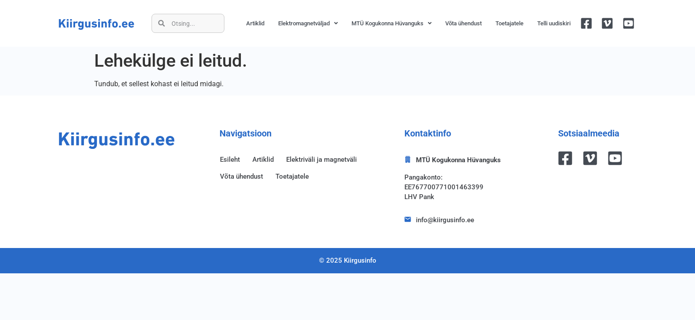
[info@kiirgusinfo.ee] (407, 219)
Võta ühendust (463, 23)
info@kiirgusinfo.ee (445, 220)
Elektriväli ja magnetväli (321, 160)
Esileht (230, 160)
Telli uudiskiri (554, 23)
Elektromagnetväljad (308, 23)
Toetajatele (509, 23)
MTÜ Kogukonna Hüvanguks (391, 23)
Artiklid (255, 23)
